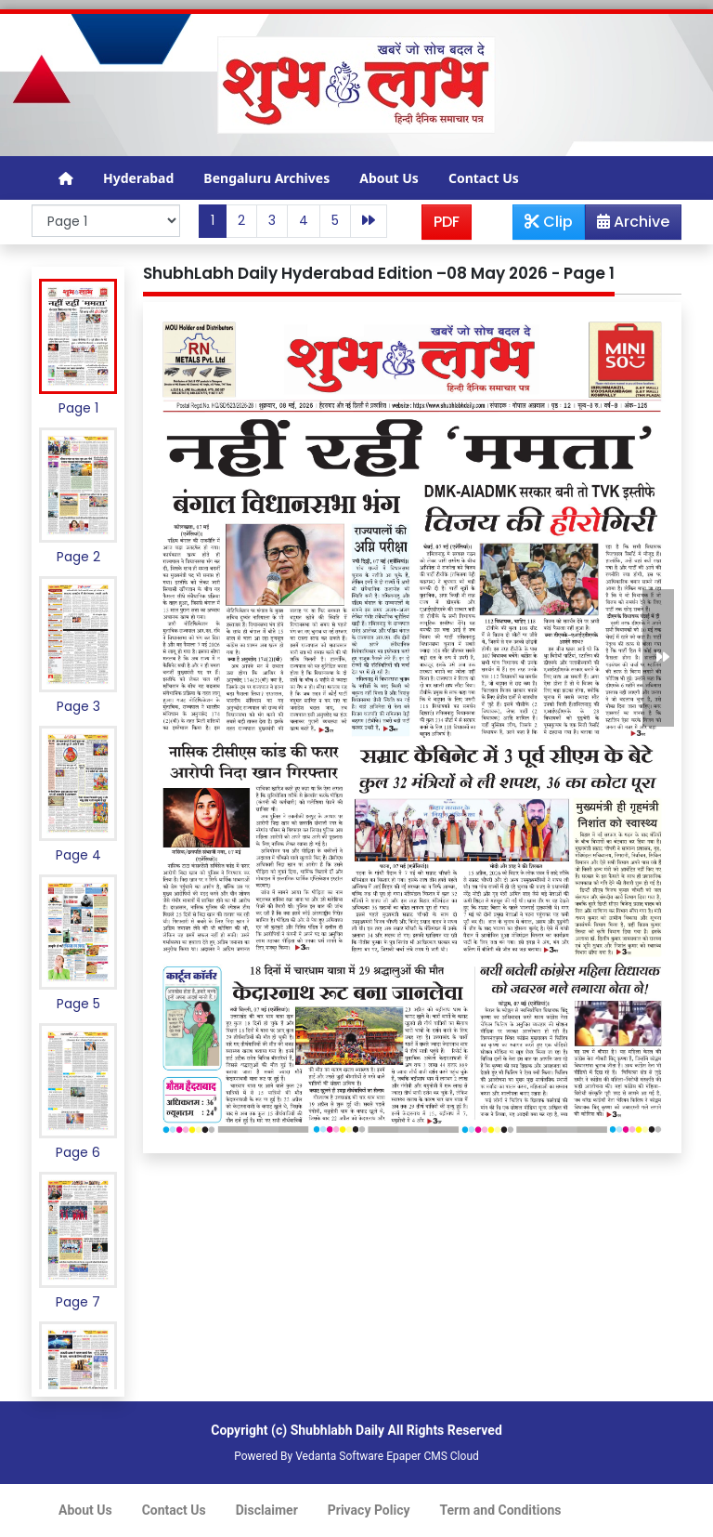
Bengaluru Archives (266, 178)
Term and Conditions (501, 1510)
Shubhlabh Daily (337, 1430)
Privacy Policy (369, 1510)
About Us (389, 178)
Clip (549, 221)
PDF (447, 221)
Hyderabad (138, 178)
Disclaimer (267, 1510)
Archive (627, 225)
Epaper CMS (416, 1456)
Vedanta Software (339, 1456)
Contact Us (483, 178)
